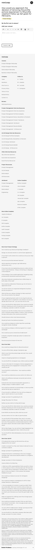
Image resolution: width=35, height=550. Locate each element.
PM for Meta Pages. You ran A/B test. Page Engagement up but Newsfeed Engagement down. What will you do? (17, 429)
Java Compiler (21, 186)
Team (3, 79)
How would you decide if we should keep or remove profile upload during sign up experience (17, 388)
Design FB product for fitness (9, 400)
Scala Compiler (6, 232)
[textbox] (17, 36)
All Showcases (5, 176)
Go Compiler (5, 217)
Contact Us (5, 97)
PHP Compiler (5, 223)
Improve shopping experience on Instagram (14, 358)
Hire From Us (5, 85)
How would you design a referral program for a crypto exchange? (16, 328)
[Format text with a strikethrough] (18, 29)
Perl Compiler (5, 238)
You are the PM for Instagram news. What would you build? (17, 361)
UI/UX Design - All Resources (9, 148)
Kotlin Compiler (6, 226)
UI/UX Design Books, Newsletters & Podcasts (14, 139)
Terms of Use (5, 91)
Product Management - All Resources (12, 129)
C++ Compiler (21, 192)
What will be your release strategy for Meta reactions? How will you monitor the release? (16, 294)
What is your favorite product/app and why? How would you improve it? (17, 354)
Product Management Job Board (10, 123)
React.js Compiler (22, 204)
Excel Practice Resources (8, 160)
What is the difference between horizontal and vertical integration (16, 378)
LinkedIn (21, 82)
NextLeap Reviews (6, 104)
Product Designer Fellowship (9, 66)
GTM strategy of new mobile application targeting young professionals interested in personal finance (17, 275)
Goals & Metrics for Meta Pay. (9, 463)
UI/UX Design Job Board (8, 142)
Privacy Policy (5, 88)
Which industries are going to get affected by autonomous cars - (14, 264)
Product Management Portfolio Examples (13, 114)
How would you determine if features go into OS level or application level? (17, 284)
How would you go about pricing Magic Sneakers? (15, 249)
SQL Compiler (21, 201)
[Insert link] (15, 29)
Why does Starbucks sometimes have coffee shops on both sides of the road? (16, 280)
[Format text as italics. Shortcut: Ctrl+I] (10, 29)
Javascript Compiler (23, 198)
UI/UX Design (5, 170)
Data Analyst (5, 173)
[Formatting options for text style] (4, 29)
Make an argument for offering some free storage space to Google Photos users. (17, 497)
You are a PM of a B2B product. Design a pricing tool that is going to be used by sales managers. (17, 508)
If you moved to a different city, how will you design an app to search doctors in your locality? (17, 393)
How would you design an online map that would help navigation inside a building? (16, 324)
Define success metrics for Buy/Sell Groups (13, 403)
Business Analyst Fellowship (9, 72)
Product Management (7, 167)
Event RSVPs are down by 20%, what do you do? (14, 412)
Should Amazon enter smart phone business (13, 317)
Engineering (5, 192)
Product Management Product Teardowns (13, 120)
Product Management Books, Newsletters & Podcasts (16, 117)
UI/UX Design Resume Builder (10, 145)
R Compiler (5, 220)
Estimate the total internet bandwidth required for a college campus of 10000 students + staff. (16, 383)
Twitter (20, 79)
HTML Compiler (22, 207)
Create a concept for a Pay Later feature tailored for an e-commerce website (17, 446)
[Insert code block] (13, 29)
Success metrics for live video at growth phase (14, 415)
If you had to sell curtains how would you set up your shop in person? (17, 256)
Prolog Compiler (6, 235)
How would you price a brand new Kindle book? (14, 332)
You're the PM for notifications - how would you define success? (16, 371)
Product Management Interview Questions (13, 111)
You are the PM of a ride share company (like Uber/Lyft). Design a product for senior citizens (17, 513)
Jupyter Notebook (6, 214)
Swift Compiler (6, 229)
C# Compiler (21, 195)
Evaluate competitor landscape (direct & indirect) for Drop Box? (16, 336)
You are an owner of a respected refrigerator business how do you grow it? (16, 289)
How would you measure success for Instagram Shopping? (14, 476)
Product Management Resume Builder (12, 126)
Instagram (21, 88)
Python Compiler (22, 183)
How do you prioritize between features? (13, 260)
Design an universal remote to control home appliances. (17, 252)
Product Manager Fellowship (9, 63)
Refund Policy (5, 94)
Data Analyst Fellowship (8, 69)
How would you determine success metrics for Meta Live (17, 375)
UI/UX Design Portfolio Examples (11, 135)
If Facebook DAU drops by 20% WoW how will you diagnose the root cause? (15, 442)
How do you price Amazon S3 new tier (12, 340)
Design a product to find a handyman (12, 460)
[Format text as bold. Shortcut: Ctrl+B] (8, 29)
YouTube (21, 85)
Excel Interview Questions (9, 157)
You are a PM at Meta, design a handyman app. (14, 350)
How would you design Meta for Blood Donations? (15, 347)
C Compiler (20, 189)
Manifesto (4, 82)
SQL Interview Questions (8, 154)
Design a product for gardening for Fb (12, 397)
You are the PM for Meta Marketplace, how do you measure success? (17, 433)
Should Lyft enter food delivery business (12, 320)
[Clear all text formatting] (21, 29)
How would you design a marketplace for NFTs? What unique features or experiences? (16, 481)
